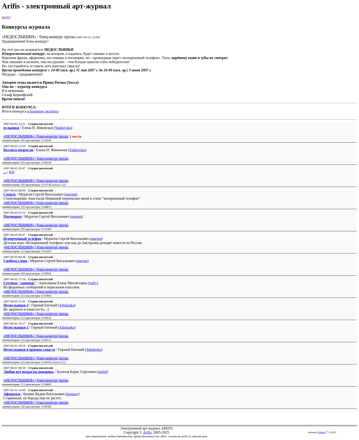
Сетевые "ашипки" (19, 283)
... (4, 172)
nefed (103, 372)
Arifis (147, 432)
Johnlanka (67, 305)
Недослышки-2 (15, 327)
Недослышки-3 (15, 305)
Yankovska (63, 128)
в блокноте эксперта (43, 111)
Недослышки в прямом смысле (29, 349)
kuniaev (72, 394)
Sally (93, 283)
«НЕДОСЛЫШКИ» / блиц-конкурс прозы (35, 136)
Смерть (9, 194)
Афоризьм (11, 394)
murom (70, 194)
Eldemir (322, 432)
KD (11, 172)
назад (6, 17)
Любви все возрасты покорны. (28, 372)
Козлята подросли (18, 150)
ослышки (11, 128)
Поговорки (12, 216)
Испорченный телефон (22, 239)
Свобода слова (15, 261)
